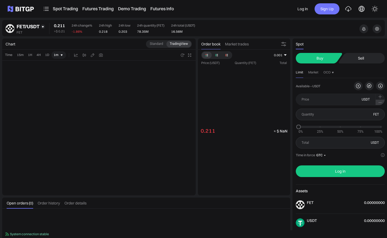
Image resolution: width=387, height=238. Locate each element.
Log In (302, 8)
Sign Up (327, 8)
